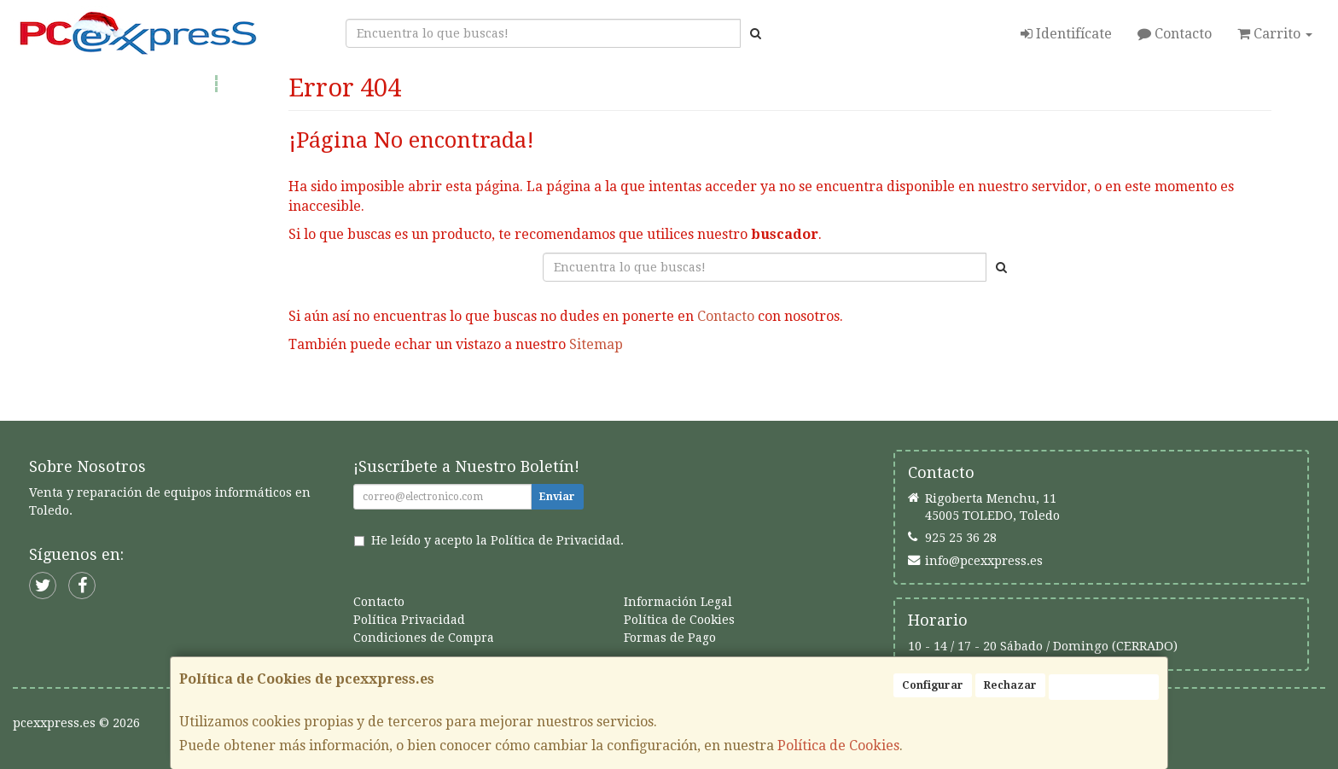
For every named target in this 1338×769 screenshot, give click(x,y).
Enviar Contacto (781, 398)
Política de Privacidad (555, 540)
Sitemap (596, 344)
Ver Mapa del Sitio (927, 398)
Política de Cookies (838, 745)
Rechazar (1010, 685)
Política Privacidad (409, 619)
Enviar (557, 497)
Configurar (932, 685)
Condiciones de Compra (423, 637)
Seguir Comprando (634, 398)
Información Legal (678, 602)
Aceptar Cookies (1104, 687)
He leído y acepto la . (497, 540)
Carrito (1274, 34)
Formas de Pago (670, 637)
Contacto (1174, 34)
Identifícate (1066, 34)
